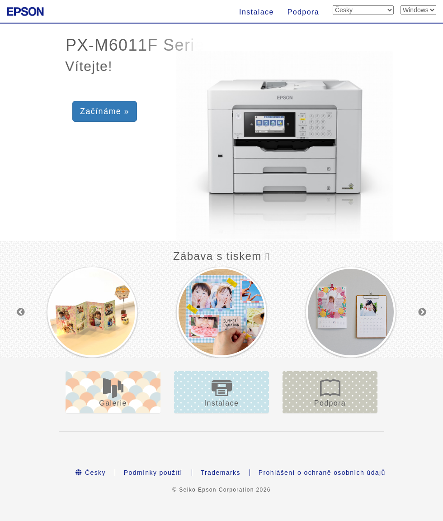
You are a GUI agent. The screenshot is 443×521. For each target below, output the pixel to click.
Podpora (303, 12)
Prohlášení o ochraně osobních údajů (322, 472)
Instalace (256, 12)
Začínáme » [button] (104, 111)
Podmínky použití (153, 472)
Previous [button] (20, 312)
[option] (92, 312)
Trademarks (220, 472)
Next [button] (422, 312)
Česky (90, 472)
